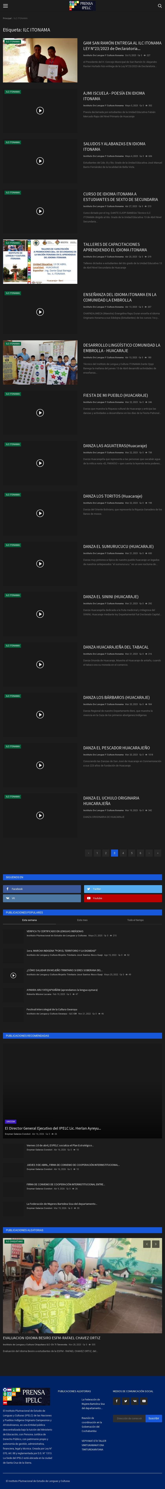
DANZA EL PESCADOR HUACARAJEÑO (116, 748)
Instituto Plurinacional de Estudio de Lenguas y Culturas (57, 935)
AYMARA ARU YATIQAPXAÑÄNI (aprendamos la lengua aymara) (62, 990)
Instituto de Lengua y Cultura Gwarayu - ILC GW (52, 1013)
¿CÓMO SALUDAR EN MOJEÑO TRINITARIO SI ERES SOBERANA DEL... (65, 970)
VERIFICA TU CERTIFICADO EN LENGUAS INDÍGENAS (55, 931)
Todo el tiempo (135, 920)
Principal (7, 18)
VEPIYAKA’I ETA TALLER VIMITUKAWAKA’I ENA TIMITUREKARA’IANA (94, 1445)
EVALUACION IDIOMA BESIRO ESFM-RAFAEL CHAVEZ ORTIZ (51, 1337)
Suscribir (153, 1418)
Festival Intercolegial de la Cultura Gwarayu (52, 1009)
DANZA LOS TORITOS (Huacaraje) (112, 496)
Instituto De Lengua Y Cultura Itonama (103, 55)
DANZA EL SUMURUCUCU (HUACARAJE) (118, 546)
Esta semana (29, 920)
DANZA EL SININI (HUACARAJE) (111, 596)
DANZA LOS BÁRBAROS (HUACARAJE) (116, 697)
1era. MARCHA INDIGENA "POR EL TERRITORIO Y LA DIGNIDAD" (61, 950)
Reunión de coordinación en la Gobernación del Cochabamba (92, 1424)
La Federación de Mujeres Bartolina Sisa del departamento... (62, 1204)
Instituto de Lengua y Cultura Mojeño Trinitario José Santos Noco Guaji (65, 955)
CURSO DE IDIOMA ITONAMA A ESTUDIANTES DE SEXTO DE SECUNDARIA (120, 196)
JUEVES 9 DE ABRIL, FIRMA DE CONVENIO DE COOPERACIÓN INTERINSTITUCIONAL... (73, 1165)
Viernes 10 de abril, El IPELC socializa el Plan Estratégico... (60, 1145)
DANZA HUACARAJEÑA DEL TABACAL (116, 647)
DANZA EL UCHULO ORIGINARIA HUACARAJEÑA (111, 800)
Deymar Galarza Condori (17, 1134)
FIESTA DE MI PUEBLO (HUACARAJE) (115, 395)
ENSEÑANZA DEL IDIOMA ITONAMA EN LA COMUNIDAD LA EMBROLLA (119, 297)
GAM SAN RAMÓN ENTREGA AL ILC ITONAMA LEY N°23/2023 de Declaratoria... (122, 45)
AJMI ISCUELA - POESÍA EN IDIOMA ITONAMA (114, 95)
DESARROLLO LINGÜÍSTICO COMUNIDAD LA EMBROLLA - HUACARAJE (121, 347)
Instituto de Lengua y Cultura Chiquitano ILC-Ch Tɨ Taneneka (35, 1344)
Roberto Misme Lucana (39, 994)
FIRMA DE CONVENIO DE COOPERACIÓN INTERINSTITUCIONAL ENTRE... (66, 1184)
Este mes (82, 920)
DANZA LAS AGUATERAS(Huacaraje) (115, 445)
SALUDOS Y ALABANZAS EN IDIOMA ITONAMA (114, 146)
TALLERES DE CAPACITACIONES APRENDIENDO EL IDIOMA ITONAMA (115, 247)
